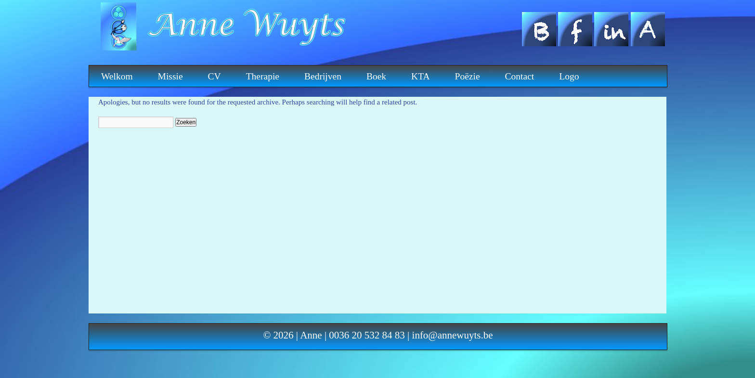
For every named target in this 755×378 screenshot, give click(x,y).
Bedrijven (322, 76)
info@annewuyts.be (452, 335)
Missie (170, 76)
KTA (420, 76)
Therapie (262, 76)
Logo (569, 76)
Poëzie (467, 76)
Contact (519, 76)
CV (214, 76)
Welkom (117, 76)
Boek (376, 76)
